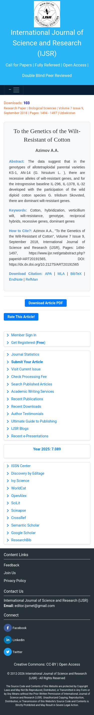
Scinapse (18, 510)
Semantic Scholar (25, 525)
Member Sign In (23, 335)
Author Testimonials (27, 414)
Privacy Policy (15, 581)
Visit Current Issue (26, 369)
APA (48, 274)
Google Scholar (23, 533)
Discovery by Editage (27, 473)
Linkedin (14, 640)
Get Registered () (28, 343)
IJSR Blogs (20, 429)
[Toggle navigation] (13, 90)
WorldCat (18, 488)
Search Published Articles (31, 384)
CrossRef (18, 518)
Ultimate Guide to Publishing (34, 421)
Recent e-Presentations (29, 436)
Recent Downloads (26, 406)
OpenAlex (19, 496)
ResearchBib (21, 540)
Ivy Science (20, 481)
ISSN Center (21, 466)
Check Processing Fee (29, 377)
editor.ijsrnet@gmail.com (35, 606)
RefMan (32, 279)
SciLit (15, 503)
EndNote (16, 279)
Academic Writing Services (32, 391)
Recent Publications (27, 399)
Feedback (11, 565)
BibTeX (75, 274)
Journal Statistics (25, 354)
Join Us (10, 573)
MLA (60, 274)
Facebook (15, 628)
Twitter (13, 652)
